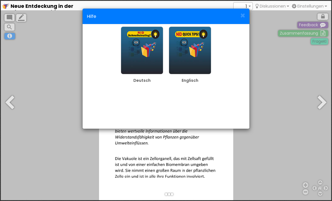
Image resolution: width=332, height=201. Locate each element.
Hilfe (91, 16)
